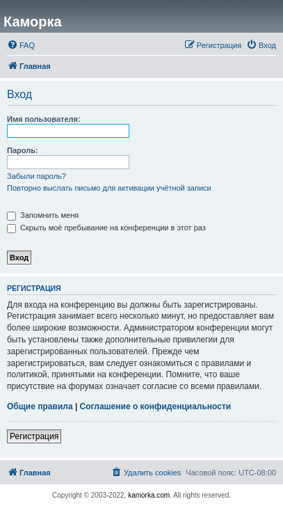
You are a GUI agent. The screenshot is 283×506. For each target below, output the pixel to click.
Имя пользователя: (44, 119)
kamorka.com (149, 495)
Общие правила (40, 406)
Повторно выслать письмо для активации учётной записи (109, 188)
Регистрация (34, 436)
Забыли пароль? (36, 176)
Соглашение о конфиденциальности (156, 406)
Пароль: (22, 150)
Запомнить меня (43, 215)
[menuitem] (21, 45)
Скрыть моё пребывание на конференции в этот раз (106, 227)
